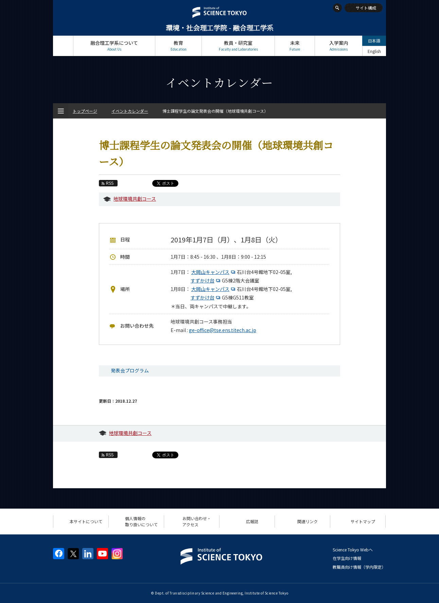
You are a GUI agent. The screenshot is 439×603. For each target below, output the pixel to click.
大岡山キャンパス (214, 272)
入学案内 (338, 45)
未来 (295, 45)
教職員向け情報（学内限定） (359, 567)
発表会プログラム (130, 370)
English (374, 51)
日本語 (374, 40)
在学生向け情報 (347, 558)
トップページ (63, 45)
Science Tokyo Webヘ (353, 549)
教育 (178, 45)
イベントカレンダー (129, 111)
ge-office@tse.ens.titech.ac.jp (222, 330)
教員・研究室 (238, 45)
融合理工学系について (114, 45)
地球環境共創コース (134, 198)
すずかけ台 (206, 280)
